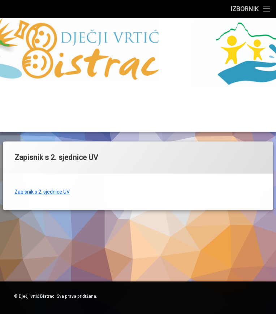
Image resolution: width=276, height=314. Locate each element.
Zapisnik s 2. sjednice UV (42, 170)
